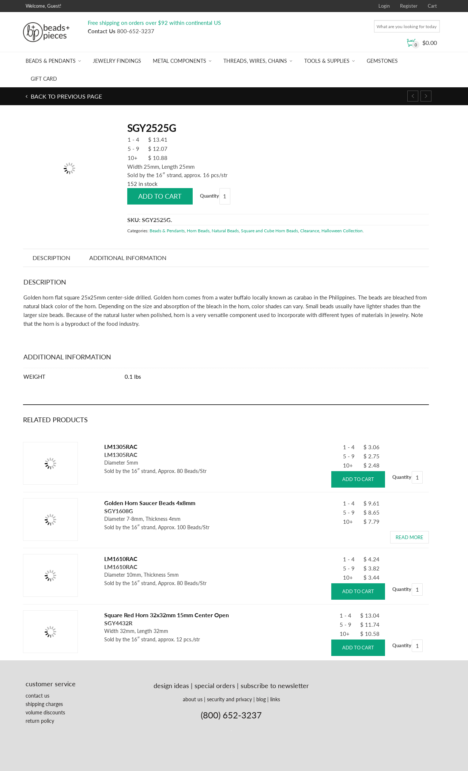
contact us (37, 695)
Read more (409, 537)
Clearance (309, 230)
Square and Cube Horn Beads (269, 230)
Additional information (127, 257)
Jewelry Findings (117, 61)
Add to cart (160, 196)
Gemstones (382, 61)
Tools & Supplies (327, 61)
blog (261, 699)
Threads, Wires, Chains (255, 61)
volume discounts (45, 712)
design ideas (171, 686)
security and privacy (229, 699)
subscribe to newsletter (275, 686)
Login (384, 6)
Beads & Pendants (51, 61)
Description (51, 257)
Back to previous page (65, 96)
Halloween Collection (342, 230)
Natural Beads (225, 230)
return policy (40, 721)
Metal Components (179, 61)
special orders (215, 686)
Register (409, 6)
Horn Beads (198, 230)
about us (193, 699)
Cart (432, 6)
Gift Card (44, 79)
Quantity (209, 196)
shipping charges (44, 704)
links (275, 699)
